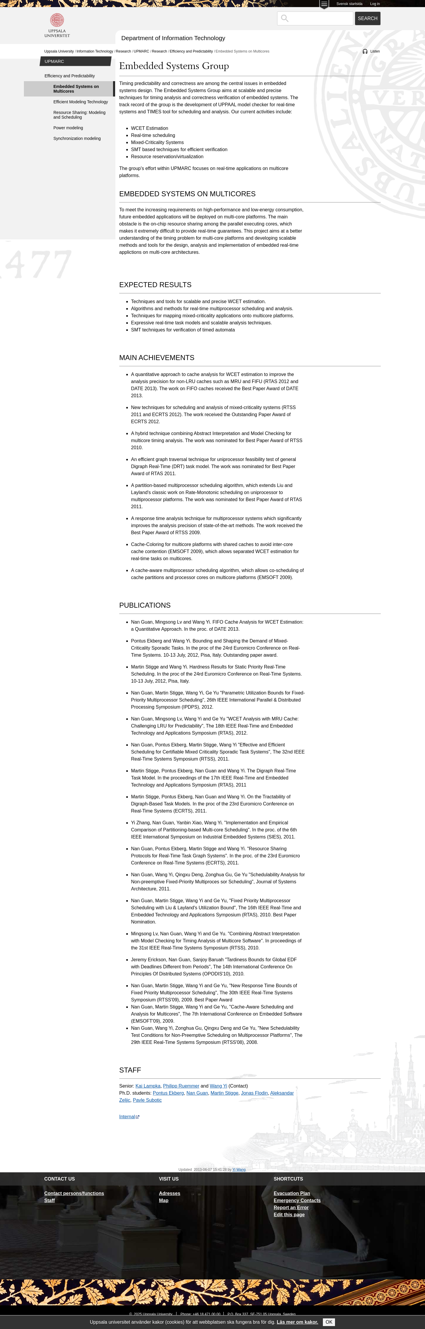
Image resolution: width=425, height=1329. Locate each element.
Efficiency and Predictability (191, 51)
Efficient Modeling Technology (80, 101)
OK (329, 1322)
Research (123, 51)
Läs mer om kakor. (297, 1322)
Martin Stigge (224, 1093)
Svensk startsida (349, 4)
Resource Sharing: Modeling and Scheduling (79, 115)
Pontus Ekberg (168, 1093)
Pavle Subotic (147, 1100)
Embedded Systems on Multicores (76, 89)
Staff (49, 1200)
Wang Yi (218, 1085)
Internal (129, 1116)
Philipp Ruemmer (181, 1085)
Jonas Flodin (254, 1093)
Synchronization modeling (77, 138)
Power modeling (68, 127)
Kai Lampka (148, 1085)
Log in (375, 4)
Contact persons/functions (74, 1193)
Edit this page (289, 1214)
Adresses (169, 1193)
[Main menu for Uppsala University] (324, 5)
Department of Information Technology (173, 38)
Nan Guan (197, 1093)
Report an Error (291, 1207)
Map (164, 1200)
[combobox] (315, 18)
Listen (375, 51)
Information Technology (94, 51)
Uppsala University (59, 51)
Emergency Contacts (297, 1200)
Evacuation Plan (292, 1193)
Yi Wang (238, 1170)
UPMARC (141, 51)
